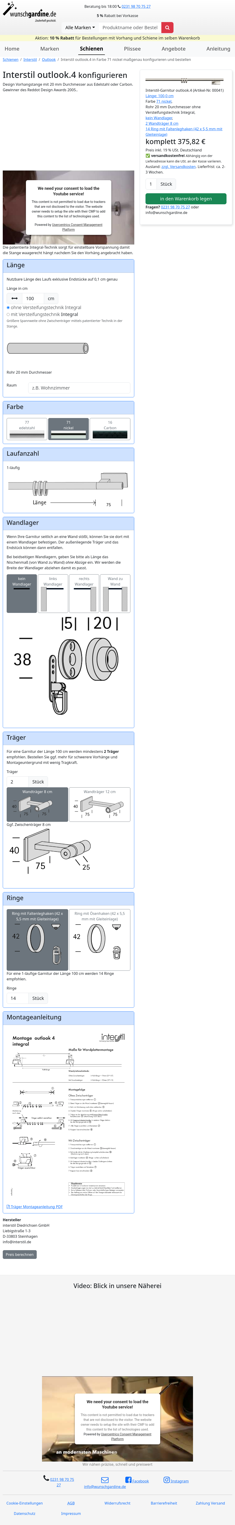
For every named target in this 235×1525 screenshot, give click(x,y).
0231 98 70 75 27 (136, 6)
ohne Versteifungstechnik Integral (44, 307)
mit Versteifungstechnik (42, 314)
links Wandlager (53, 593)
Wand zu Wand (115, 593)
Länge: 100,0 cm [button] (159, 95)
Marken (49, 48)
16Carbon (110, 428)
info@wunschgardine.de (105, 1482)
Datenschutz (24, 1513)
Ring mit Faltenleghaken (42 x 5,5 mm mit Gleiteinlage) (37, 929)
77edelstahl (27, 428)
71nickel (68, 428)
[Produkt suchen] (167, 27)
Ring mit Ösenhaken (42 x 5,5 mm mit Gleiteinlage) (100, 929)
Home (12, 48)
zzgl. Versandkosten (178, 166)
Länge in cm (17, 288)
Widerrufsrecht (118, 1503)
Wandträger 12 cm (100, 799)
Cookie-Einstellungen (24, 1503)
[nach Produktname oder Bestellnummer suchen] (130, 27)
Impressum (71, 1513)
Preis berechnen (20, 1254)
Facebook (137, 1480)
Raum (12, 385)
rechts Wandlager (84, 593)
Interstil (30, 59)
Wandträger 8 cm (37, 799)
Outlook (49, 59)
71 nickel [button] (163, 101)
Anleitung (218, 48)
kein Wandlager (22, 593)
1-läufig (68, 478)
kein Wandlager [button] (158, 117)
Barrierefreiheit (164, 1503)
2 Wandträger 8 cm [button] (161, 123)
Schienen (10, 59)
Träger (12, 771)
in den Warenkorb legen (186, 199)
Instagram (176, 1480)
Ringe (12, 988)
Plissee (132, 48)
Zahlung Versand (210, 1503)
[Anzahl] (151, 184)
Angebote (173, 48)
